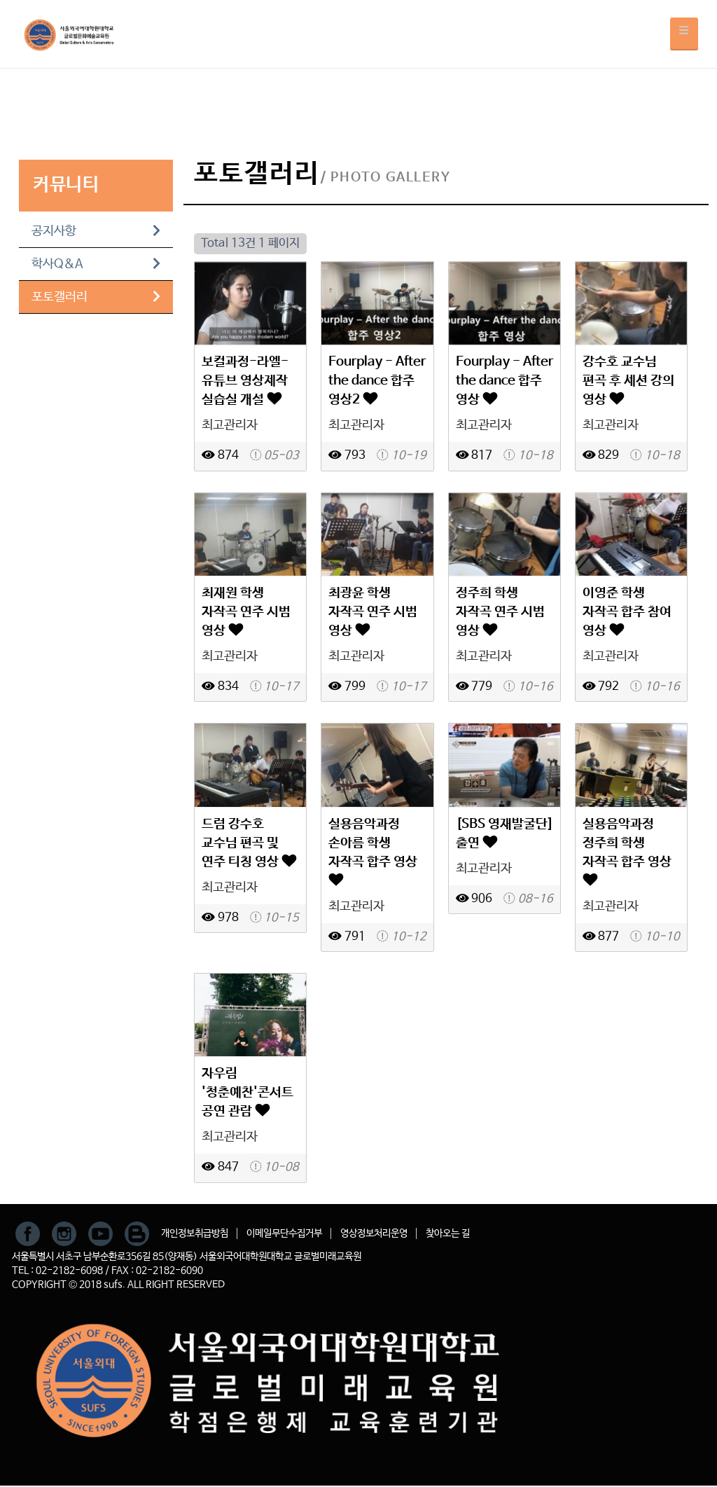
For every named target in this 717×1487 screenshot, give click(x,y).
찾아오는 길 (448, 1233)
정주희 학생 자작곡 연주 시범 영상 (500, 612)
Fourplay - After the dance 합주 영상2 (377, 381)
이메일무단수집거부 (284, 1233)
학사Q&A (96, 264)
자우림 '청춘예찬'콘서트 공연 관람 (247, 1092)
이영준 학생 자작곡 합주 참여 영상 (627, 612)
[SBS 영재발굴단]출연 (504, 833)
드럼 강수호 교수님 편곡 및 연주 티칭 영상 (249, 843)
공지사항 (96, 231)
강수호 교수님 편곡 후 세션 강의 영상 (628, 381)
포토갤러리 (96, 297)
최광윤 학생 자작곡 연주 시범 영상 (372, 612)
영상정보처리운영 (374, 1233)
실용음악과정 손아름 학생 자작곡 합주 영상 (372, 851)
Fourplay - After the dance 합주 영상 (504, 381)
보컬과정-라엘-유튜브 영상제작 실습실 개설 (245, 381)
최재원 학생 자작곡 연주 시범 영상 (246, 612)
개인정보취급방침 (194, 1233)
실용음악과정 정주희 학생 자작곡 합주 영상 (627, 851)
